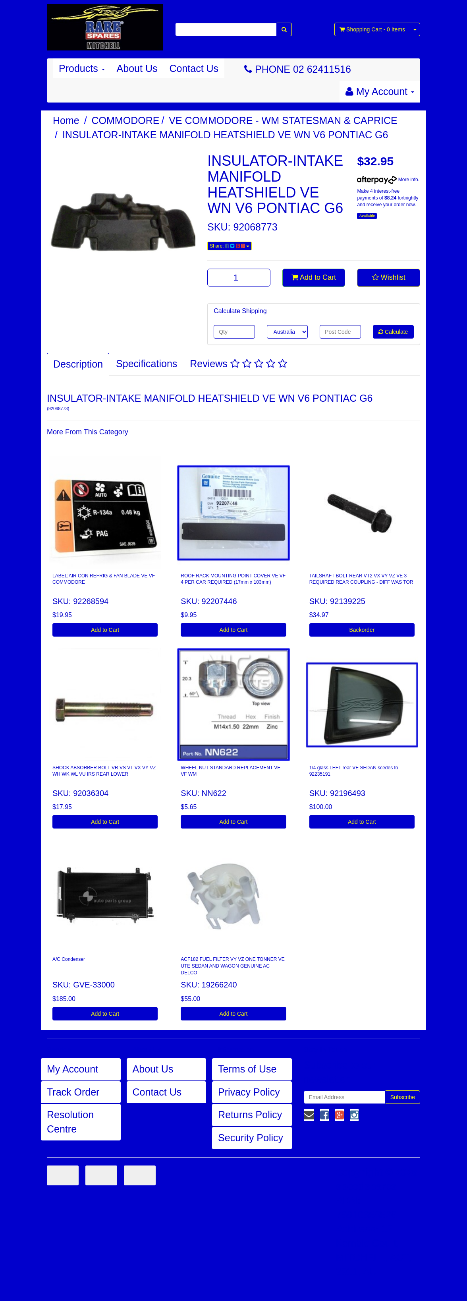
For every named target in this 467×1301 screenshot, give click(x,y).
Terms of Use (247, 1068)
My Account (72, 1068)
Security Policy (250, 1137)
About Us (137, 68)
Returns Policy (250, 1114)
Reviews (238, 363)
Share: (229, 246)
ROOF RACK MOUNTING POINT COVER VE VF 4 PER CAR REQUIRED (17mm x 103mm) (233, 579)
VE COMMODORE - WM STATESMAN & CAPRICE (283, 120)
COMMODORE (126, 120)
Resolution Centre (70, 1122)
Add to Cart (313, 277)
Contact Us (193, 68)
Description (78, 364)
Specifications (146, 363)
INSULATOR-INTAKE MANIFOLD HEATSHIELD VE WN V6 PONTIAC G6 (225, 134)
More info (387, 179)
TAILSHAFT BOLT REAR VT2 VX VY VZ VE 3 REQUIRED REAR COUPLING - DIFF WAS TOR (361, 579)
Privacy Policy (249, 1092)
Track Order (73, 1092)
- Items (372, 29)
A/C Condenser (68, 959)
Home (66, 120)
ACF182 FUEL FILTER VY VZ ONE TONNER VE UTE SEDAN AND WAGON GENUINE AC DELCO (232, 966)
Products (82, 68)
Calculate (393, 332)
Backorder (361, 630)
